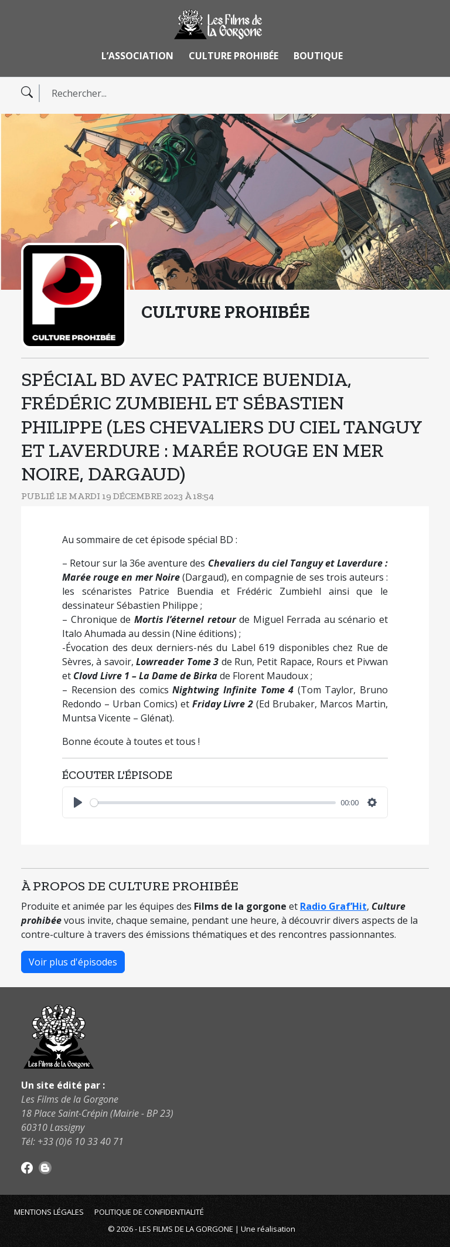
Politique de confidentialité (149, 1212)
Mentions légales (49, 1212)
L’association (137, 55)
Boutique (318, 55)
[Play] (78, 802)
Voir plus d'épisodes (73, 961)
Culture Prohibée (233, 55)
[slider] (213, 802)
